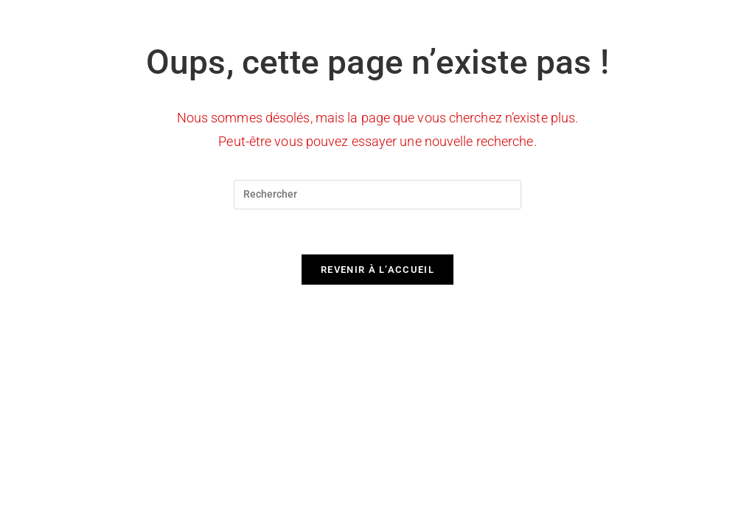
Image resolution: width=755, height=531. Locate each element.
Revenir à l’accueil (377, 269)
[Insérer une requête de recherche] (377, 194)
